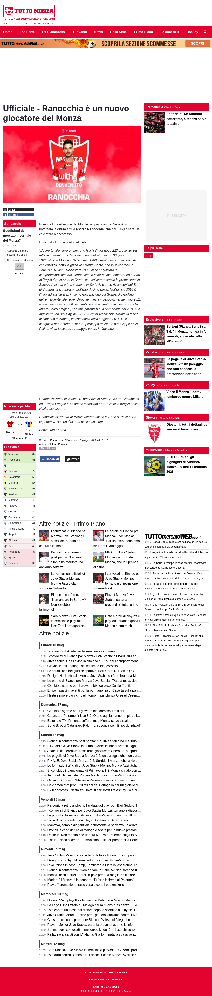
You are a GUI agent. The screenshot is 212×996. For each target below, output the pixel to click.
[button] (19, 266)
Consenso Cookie (96, 972)
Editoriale (153, 107)
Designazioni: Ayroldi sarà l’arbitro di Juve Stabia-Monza (88, 860)
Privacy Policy (118, 972)
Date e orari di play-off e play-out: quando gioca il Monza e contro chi (122, 621)
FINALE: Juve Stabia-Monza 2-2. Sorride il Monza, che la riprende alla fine (101, 760)
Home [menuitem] (7, 32)
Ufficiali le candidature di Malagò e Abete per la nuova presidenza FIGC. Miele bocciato (110, 830)
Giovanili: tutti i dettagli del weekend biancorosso (82, 666)
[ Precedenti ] (19, 438)
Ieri (156, 255)
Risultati (19, 273)
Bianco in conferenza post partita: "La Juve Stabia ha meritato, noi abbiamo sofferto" (108, 741)
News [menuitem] (98, 32)
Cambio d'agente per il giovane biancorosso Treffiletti (85, 711)
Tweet (72, 459)
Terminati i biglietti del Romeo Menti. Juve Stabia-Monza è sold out (95, 775)
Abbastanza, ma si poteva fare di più (18, 252)
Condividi (50, 459)
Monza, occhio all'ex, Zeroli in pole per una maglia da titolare (91, 875)
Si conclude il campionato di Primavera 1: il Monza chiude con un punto (99, 770)
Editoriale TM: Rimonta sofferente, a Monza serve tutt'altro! (89, 720)
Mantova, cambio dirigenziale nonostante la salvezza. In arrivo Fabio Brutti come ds (107, 825)
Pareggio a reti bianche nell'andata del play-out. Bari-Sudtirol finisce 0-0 (99, 805)
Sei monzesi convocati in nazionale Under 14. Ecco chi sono (91, 929)
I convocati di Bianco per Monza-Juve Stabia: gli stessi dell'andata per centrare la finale (110, 656)
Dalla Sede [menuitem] (118, 32)
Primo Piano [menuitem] (143, 32)
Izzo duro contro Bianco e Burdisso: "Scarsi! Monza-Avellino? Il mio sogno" (101, 955)
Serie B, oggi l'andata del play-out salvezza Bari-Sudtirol (88, 820)
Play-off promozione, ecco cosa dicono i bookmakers (85, 884)
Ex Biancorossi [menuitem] (54, 32)
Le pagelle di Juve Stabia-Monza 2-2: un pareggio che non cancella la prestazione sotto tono (114, 756)
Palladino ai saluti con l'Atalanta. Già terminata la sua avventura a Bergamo (101, 934)
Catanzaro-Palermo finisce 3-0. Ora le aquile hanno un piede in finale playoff (102, 716)
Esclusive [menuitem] (27, 32)
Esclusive (153, 319)
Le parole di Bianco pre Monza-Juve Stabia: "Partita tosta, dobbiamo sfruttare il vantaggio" (112, 680)
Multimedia (154, 450)
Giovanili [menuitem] (80, 32)
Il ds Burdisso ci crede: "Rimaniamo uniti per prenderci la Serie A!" (95, 840)
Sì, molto (12, 245)
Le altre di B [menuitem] (169, 32)
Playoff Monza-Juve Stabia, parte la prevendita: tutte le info (121, 599)
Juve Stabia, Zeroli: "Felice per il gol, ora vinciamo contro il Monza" (95, 915)
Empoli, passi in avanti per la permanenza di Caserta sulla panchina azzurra (102, 690)
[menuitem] (205, 32)
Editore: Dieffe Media (106, 986)
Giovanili (152, 417)
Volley (150, 385)
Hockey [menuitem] (192, 32)
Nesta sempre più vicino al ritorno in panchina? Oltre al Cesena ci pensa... (101, 695)
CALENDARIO (114, 979)
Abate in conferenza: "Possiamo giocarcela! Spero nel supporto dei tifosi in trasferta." (108, 751)
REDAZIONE (96, 979)
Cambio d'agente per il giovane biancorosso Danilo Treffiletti (90, 685)
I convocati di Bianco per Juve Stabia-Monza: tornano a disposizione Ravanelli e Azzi (108, 810)
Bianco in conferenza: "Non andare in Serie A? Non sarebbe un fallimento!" (101, 870)
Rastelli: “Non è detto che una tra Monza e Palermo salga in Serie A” (96, 835)
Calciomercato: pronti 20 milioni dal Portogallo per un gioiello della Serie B (101, 785)
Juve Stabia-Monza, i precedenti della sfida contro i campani (91, 855)
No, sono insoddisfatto (20, 260)
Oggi (148, 255)
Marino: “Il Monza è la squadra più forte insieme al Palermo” (90, 880)
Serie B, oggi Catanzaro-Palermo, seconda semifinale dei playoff (94, 725)
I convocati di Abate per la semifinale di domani (81, 651)
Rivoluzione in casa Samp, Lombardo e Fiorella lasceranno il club (94, 865)
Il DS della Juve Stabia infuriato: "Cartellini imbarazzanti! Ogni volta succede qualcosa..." (111, 746)
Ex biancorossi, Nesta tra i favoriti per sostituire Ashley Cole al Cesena (98, 790)
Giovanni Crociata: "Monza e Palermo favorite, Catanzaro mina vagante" (99, 780)
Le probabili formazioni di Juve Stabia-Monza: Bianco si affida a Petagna (99, 815)
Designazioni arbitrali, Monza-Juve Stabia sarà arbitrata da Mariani (95, 676)
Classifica (12, 447)
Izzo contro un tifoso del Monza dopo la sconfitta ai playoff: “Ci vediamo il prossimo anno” (111, 910)
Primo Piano (57, 440)
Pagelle (151, 352)
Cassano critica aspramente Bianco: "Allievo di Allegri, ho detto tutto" (97, 920)
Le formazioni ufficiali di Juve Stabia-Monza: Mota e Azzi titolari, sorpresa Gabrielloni (108, 765)
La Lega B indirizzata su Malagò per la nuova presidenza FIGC (92, 905)
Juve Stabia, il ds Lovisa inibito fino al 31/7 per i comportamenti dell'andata (101, 661)
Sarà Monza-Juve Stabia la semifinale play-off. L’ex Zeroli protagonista (69, 621)
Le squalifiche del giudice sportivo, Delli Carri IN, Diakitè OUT (91, 671)
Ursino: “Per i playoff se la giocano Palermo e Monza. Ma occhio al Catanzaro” (104, 900)
